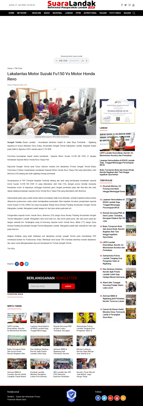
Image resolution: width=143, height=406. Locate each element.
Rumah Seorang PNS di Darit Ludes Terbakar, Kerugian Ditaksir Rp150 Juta (62, 329)
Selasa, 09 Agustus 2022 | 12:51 (17, 85)
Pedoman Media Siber (16, 399)
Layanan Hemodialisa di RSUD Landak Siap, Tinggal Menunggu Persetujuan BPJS (39, 329)
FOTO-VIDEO (115, 13)
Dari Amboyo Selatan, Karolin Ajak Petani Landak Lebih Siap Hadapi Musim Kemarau (39, 353)
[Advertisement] (71, 35)
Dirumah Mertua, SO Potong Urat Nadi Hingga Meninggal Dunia (114, 189)
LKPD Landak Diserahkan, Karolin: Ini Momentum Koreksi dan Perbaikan (17, 329)
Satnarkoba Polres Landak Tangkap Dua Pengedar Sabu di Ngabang (86, 329)
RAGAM (103, 13)
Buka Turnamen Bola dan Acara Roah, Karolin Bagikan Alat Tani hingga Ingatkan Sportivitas (16, 353)
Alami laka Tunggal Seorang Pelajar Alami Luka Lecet (113, 285)
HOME (11, 13)
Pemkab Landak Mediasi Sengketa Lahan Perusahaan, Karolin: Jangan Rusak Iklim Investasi (40, 376)
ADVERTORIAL (90, 13)
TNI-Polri (18, 68)
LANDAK (69, 13)
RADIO (47, 13)
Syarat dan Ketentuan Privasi (28, 396)
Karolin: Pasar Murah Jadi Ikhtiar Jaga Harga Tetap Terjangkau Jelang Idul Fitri (86, 376)
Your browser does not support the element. (71, 60)
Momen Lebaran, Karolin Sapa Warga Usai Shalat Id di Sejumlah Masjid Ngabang (85, 353)
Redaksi (10, 396)
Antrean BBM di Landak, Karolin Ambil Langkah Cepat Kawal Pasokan (16, 375)
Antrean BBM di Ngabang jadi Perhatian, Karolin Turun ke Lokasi (61, 352)
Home (9, 68)
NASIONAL (57, 13)
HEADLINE (36, 13)
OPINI (78, 13)
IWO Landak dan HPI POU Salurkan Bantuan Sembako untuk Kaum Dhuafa (62, 375)
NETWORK (21, 13)
